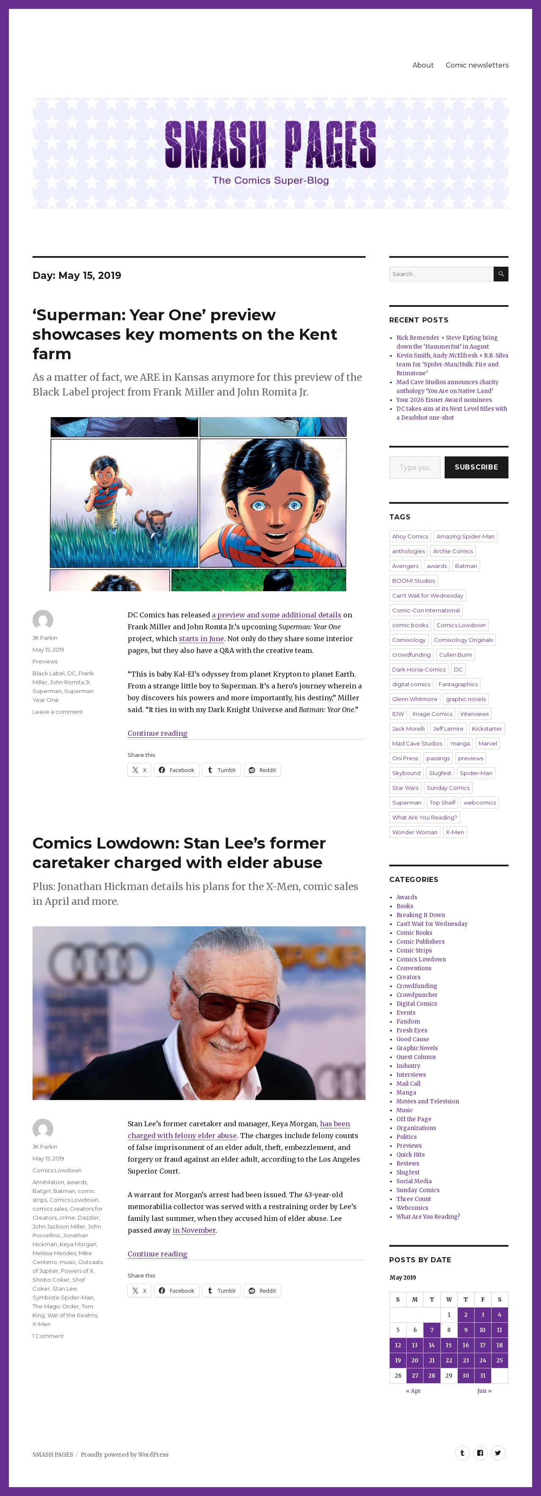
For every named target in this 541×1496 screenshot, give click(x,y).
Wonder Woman (414, 832)
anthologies (408, 551)
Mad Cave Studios (417, 743)
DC (71, 673)
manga (460, 743)
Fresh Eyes (411, 1030)
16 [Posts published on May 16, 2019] (466, 1345)
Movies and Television (427, 1101)
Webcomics (412, 1208)
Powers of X (77, 1270)
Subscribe (476, 467)
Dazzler (88, 1217)
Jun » (484, 1391)
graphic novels (466, 699)
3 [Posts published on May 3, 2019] (482, 1315)
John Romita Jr (70, 682)
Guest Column (416, 1057)
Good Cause (412, 1039)
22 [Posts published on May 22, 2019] (448, 1360)
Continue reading (157, 733)
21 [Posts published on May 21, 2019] (432, 1360)
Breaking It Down (420, 915)
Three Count (413, 1199)
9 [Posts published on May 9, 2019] (466, 1330)
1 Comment (48, 1335)
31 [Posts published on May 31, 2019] (483, 1375)
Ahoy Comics (410, 536)
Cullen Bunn (455, 654)
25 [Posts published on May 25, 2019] (499, 1360)
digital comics (411, 684)
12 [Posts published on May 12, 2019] (398, 1345)
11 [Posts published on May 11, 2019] (499, 1330)
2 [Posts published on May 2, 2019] (465, 1315)
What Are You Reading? (424, 817)
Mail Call (408, 1083)
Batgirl (42, 1191)
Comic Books (414, 932)
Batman (64, 1191)
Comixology (409, 639)
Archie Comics (453, 551)
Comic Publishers (420, 941)
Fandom (408, 1021)
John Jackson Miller (59, 1226)
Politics (406, 1137)
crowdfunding (411, 654)
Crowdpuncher (417, 995)
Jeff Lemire (448, 728)
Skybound (406, 773)
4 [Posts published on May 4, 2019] (500, 1315)
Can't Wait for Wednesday (427, 595)
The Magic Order (56, 1306)
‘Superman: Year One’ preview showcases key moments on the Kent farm (185, 334)
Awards (406, 897)
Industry (408, 1066)
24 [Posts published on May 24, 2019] (482, 1360)
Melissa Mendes (54, 1253)
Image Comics (432, 713)
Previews (45, 661)
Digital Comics (416, 1003)
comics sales (50, 1208)
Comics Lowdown (57, 1170)
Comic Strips (414, 950)
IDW (398, 713)
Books (404, 906)
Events (405, 1012)
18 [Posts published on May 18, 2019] (500, 1345)
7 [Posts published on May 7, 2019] (432, 1330)
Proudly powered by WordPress (125, 1454)
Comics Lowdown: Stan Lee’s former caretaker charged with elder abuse (179, 852)
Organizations (416, 1128)
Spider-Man (476, 773)
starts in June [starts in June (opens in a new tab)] (201, 638)
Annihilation (48, 1182)
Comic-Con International (426, 610)
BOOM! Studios (413, 580)
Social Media (414, 1181)
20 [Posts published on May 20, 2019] (414, 1360)
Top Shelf (442, 802)
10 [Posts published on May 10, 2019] (483, 1330)
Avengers (405, 565)
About (423, 65)
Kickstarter (487, 728)
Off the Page (414, 1119)
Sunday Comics (448, 787)
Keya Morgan (78, 1244)
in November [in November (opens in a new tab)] (194, 1230)
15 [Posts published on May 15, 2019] (449, 1345)
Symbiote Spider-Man (63, 1297)
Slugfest (440, 773)
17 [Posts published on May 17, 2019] (483, 1345)
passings (438, 758)
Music (404, 1110)
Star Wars (405, 787)
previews (470, 758)
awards (77, 1182)
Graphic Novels (417, 1048)
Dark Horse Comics (418, 669)
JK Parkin (45, 637)
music (68, 1261)
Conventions (414, 968)
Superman (47, 691)
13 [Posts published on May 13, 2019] (415, 1345)
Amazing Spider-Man (466, 536)
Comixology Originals (463, 639)
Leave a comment (58, 711)
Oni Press (405, 758)
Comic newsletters (477, 65)
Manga (406, 1092)
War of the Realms (72, 1315)
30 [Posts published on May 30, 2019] (465, 1375)
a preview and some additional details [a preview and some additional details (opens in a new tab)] (277, 615)
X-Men (42, 1324)
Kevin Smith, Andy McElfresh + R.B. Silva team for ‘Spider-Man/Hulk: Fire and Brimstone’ (452, 364)
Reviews (407, 1163)
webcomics (480, 802)
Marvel (487, 743)
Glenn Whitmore (414, 699)
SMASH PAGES (53, 1454)
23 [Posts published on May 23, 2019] (466, 1360)
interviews (475, 713)
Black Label (49, 673)
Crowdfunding (416, 986)
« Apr (413, 1391)
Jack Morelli (408, 728)
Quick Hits (410, 1154)
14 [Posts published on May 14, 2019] (432, 1345)
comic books (410, 625)
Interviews (411, 1074)
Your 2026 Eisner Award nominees (444, 400)
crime (67, 1217)
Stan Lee (64, 1288)
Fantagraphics (458, 684)
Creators (408, 977)
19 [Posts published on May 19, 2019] (398, 1360)
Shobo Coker (51, 1279)
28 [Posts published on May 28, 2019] (431, 1375)
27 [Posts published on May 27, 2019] (415, 1375)
